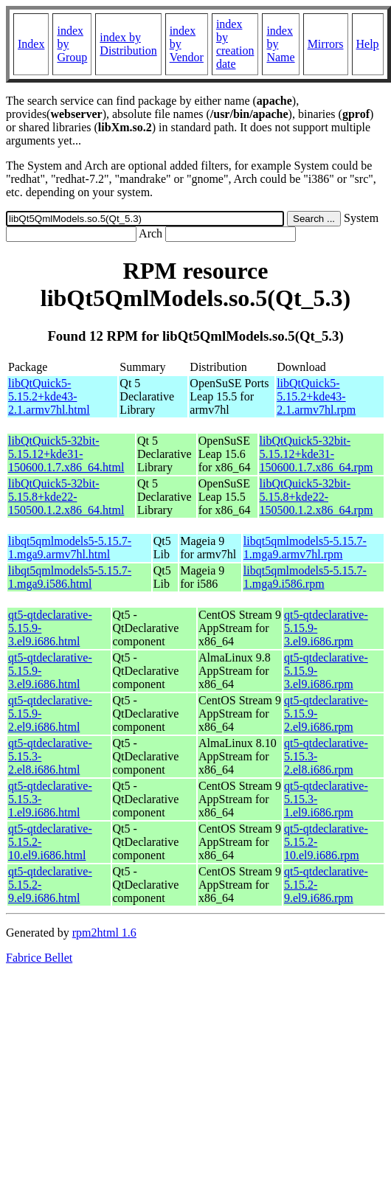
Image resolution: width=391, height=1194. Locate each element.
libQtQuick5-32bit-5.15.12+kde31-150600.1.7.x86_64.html (66, 453)
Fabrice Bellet (39, 957)
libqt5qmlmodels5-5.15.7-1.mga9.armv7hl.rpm (305, 547)
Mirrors (326, 44)
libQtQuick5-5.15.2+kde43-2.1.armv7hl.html (49, 396)
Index (31, 44)
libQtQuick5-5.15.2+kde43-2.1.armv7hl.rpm (316, 396)
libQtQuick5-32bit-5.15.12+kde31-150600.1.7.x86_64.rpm (316, 453)
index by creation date (235, 44)
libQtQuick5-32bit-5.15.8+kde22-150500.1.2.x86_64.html (66, 496)
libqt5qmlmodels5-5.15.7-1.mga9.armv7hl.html (69, 547)
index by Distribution (128, 44)
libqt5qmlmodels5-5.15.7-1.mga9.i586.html (69, 577)
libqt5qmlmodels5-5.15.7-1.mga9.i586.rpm (305, 577)
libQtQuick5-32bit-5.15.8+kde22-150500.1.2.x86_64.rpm (316, 496)
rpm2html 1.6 (104, 932)
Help (367, 44)
